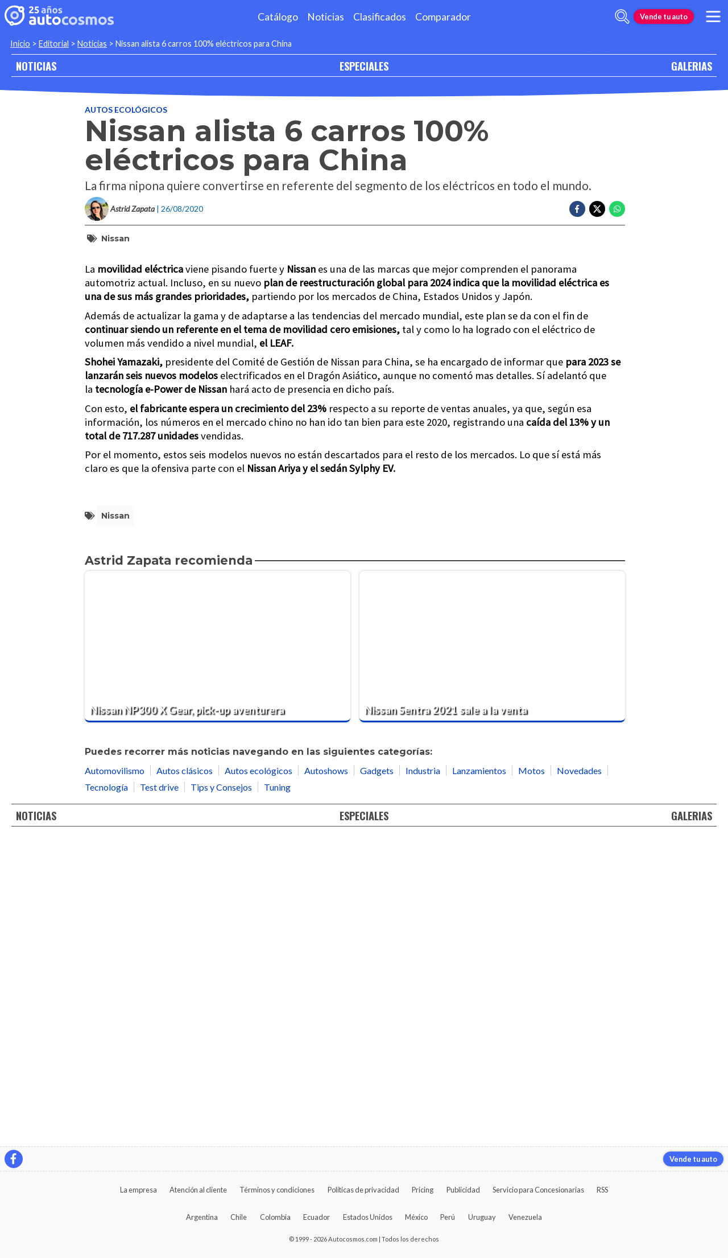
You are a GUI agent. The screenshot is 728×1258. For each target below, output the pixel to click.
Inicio (20, 43)
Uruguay (482, 1217)
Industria (423, 1074)
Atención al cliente (198, 1189)
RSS (602, 1189)
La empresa (138, 1189)
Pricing (422, 1189)
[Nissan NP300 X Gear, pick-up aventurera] (217, 950)
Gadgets (377, 1074)
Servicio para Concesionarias (538, 1189)
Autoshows (326, 1074)
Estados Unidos (367, 1217)
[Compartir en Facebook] (577, 209)
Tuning (277, 1091)
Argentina (202, 1217)
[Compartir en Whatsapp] (617, 209)
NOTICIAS (36, 65)
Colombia (275, 1217)
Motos (531, 1074)
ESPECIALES (364, 65)
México (416, 1217)
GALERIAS (691, 65)
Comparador (443, 17)
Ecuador (316, 1217)
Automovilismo (114, 1074)
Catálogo (278, 17)
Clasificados (379, 17)
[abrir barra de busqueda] (622, 16)
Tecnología (106, 1091)
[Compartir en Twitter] (597, 209)
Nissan (115, 238)
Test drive (159, 1091)
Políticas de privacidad (363, 1189)
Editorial (54, 43)
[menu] (713, 16)
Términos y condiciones (277, 1189)
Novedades (579, 1074)
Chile (238, 1217)
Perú (447, 1217)
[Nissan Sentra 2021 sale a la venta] (492, 950)
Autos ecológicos (126, 109)
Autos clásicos (184, 1074)
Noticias (325, 17)
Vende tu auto (664, 16)
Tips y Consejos (221, 1091)
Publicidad (463, 1189)
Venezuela (525, 1217)
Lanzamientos (479, 1074)
